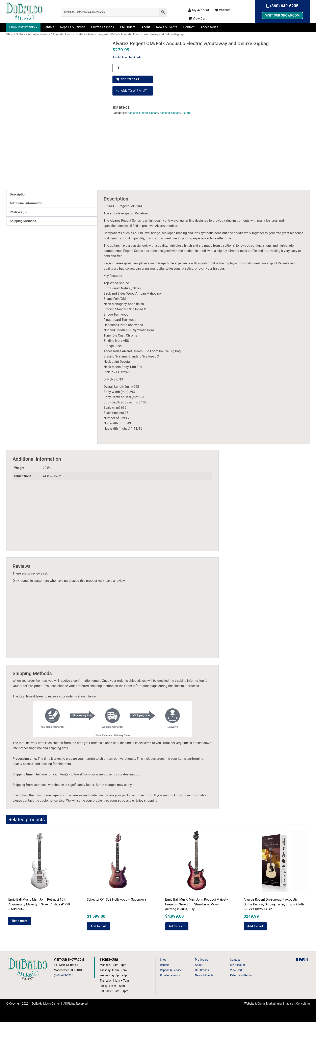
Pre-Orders (127, 27)
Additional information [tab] (26, 242)
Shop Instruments (22, 27)
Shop (163, 998)
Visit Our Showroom (282, 15)
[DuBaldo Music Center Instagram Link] (306, 998)
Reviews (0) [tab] (18, 251)
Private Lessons (102, 27)
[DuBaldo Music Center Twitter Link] (302, 998)
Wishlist (222, 10)
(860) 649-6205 (282, 5)
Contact (188, 27)
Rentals (49, 27)
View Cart (197, 19)
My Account (198, 10)
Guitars (186, 111)
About (145, 27)
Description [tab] (18, 233)
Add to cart (131, 78)
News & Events (166, 27)
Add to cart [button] (98, 965)
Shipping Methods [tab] (23, 260)
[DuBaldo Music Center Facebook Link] (298, 998)
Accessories (209, 27)
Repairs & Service (72, 27)
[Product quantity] (118, 68)
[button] (132, 89)
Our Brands (202, 1009)
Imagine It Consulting (296, 1042)
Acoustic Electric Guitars (142, 111)
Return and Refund (241, 1014)
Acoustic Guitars (169, 111)
